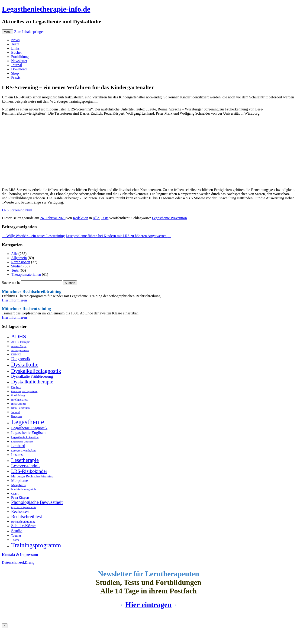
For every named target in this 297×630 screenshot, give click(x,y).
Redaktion (80, 218)
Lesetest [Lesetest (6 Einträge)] (17, 454)
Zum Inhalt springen (29, 32)
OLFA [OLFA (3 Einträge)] (15, 493)
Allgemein (19, 258)
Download (19, 69)
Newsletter (19, 61)
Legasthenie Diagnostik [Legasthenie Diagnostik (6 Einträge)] (29, 428)
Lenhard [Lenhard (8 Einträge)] (18, 445)
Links (15, 48)
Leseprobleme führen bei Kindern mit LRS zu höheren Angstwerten (118, 236)
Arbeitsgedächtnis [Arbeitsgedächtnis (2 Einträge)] (20, 350)
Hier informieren (14, 300)
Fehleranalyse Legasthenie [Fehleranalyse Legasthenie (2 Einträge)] (24, 391)
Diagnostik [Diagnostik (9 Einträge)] (20, 358)
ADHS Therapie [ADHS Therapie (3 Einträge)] (20, 342)
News (15, 40)
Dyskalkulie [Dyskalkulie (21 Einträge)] (24, 364)
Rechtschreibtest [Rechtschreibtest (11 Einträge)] (26, 516)
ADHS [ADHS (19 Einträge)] (18, 336)
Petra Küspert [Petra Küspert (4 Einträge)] (20, 497)
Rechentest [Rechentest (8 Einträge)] (20, 511)
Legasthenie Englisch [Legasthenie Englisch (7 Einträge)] (28, 432)
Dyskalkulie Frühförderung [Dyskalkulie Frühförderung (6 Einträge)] (32, 376)
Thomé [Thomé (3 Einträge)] (15, 540)
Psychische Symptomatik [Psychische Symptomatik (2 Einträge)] (23, 507)
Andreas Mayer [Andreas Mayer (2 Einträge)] (18, 346)
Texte (15, 44)
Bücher (16, 52)
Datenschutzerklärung (18, 562)
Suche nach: (11, 283)
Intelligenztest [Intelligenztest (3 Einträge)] (19, 399)
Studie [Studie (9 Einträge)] (16, 530)
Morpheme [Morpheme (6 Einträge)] (19, 480)
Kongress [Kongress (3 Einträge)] (16, 416)
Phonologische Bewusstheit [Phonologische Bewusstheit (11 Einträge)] (37, 502)
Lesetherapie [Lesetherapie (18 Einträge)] (25, 460)
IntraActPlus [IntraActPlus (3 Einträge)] (18, 403)
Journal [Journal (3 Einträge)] (15, 412)
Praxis (15, 77)
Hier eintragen (148, 604)
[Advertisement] (141, 151)
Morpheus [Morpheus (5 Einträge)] (18, 485)
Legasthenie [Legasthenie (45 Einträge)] (27, 422)
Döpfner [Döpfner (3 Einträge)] (16, 387)
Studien (17, 266)
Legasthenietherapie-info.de (46, 9)
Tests (105, 218)
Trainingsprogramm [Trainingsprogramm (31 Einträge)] (36, 545)
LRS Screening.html (17, 210)
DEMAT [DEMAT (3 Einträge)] (16, 354)
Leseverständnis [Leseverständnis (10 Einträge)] (25, 465)
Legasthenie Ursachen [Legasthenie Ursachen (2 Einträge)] (22, 441)
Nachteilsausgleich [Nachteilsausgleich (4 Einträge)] (23, 489)
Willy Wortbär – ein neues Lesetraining (33, 236)
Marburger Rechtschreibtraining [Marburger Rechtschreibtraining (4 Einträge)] (32, 476)
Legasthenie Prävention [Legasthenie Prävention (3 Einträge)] (25, 437)
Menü (7, 32)
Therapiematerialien (26, 274)
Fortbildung (20, 57)
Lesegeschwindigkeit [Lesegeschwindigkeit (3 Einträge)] (23, 450)
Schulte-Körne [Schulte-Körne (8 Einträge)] (23, 525)
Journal (16, 65)
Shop (15, 73)
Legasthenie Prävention (169, 218)
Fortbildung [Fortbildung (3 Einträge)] (18, 395)
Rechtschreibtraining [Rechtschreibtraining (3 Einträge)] (23, 521)
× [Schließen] (5, 625)
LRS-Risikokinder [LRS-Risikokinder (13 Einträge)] (29, 471)
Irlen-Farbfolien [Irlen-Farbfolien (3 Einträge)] (20, 408)
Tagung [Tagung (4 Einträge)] (16, 535)
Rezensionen (20, 262)
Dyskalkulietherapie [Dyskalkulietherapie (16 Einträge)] (32, 382)
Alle (96, 218)
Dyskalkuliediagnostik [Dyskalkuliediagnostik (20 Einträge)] (36, 371)
